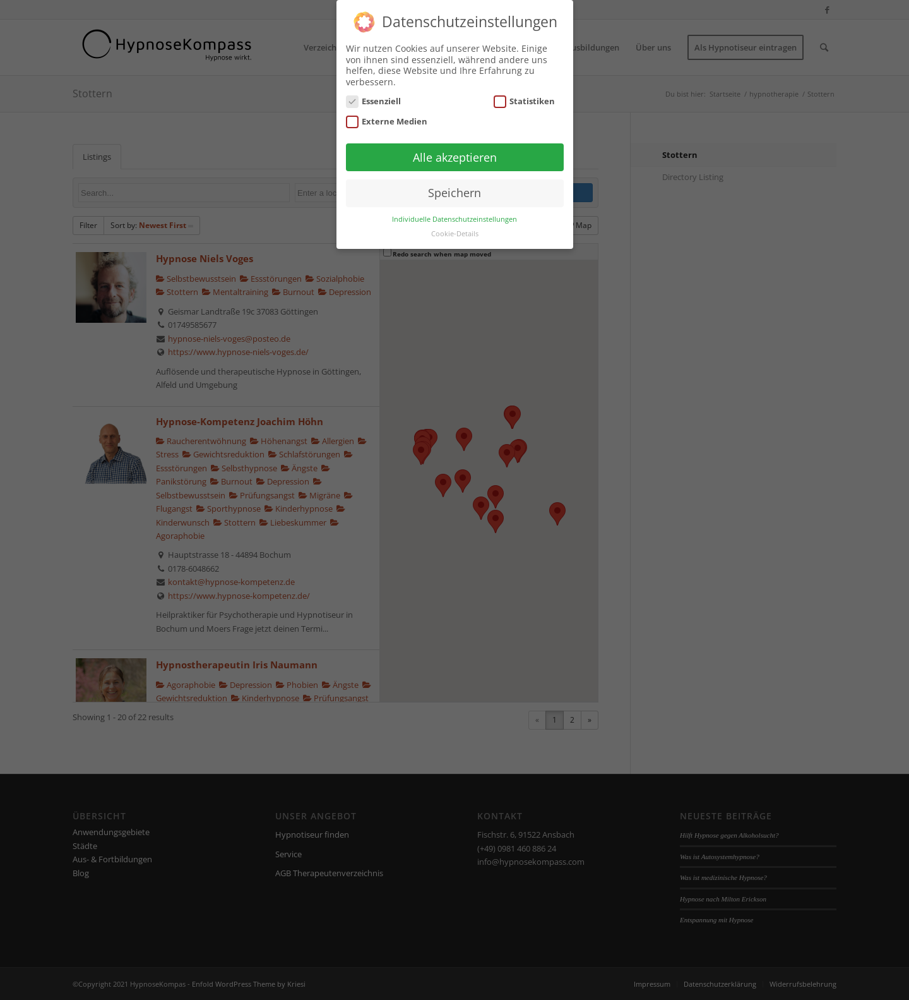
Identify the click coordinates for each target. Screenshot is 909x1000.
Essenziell (373, 101)
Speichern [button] (454, 192)
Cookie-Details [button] (454, 233)
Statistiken (525, 101)
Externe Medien (387, 122)
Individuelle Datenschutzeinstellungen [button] (454, 219)
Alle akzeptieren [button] (455, 157)
